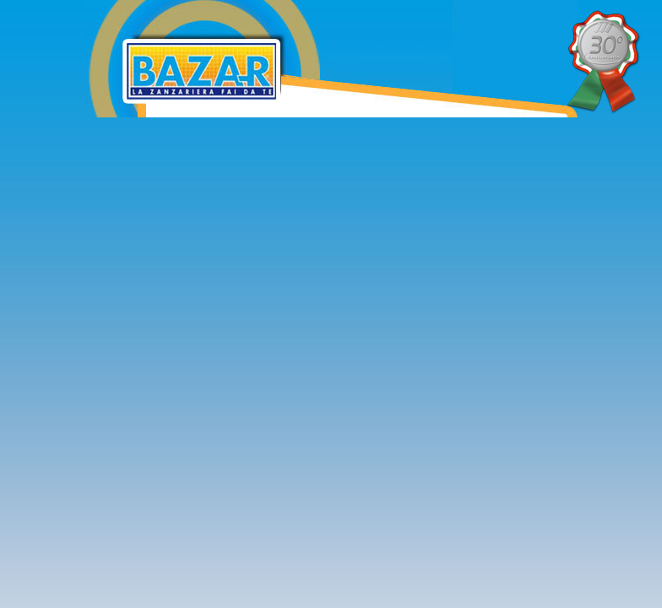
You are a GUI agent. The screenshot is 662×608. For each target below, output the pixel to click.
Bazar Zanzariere (313, 11)
